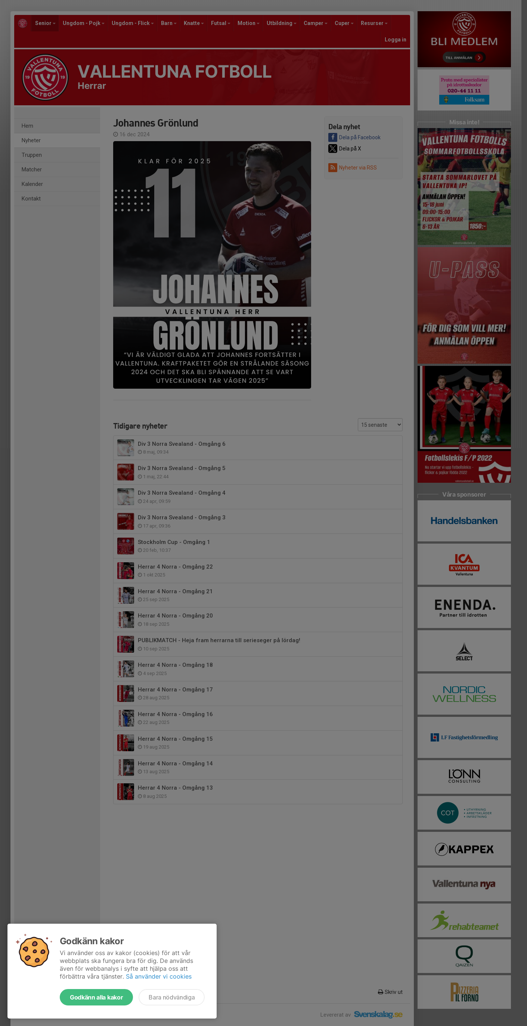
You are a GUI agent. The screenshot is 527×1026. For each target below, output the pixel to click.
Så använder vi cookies (159, 976)
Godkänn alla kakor (96, 997)
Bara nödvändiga (172, 997)
